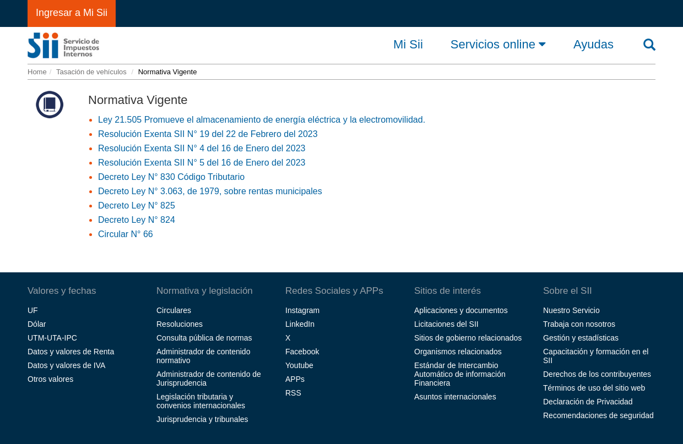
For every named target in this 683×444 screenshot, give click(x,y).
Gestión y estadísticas (581, 337)
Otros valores (50, 379)
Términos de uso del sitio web (594, 387)
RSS (293, 392)
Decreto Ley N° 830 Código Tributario (171, 177)
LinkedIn (300, 324)
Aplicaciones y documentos (461, 310)
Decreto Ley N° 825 (136, 205)
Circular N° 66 (125, 234)
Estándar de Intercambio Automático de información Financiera (460, 374)
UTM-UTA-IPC (52, 337)
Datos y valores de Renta (71, 351)
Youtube (299, 365)
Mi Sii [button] (408, 44)
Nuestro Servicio (571, 310)
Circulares (173, 310)
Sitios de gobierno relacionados (468, 337)
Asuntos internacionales (455, 396)
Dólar (37, 324)
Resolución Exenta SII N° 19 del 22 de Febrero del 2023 (208, 134)
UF (33, 310)
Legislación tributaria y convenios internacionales (200, 401)
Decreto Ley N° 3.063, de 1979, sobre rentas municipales (210, 191)
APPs (295, 379)
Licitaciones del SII (446, 324)
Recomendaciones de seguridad (598, 415)
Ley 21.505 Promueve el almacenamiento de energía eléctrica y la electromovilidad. (261, 119)
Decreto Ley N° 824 (136, 219)
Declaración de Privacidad (588, 401)
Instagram (302, 310)
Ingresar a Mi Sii (71, 12)
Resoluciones (179, 324)
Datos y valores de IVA (66, 365)
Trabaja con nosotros (579, 324)
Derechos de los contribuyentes (597, 374)
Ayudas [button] (593, 44)
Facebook (302, 351)
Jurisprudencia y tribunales (202, 419)
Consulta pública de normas (204, 337)
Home (37, 72)
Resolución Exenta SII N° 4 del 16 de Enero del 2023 (201, 148)
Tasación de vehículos (91, 72)
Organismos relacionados (458, 351)
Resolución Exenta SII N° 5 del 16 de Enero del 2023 (201, 162)
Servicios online (498, 44)
